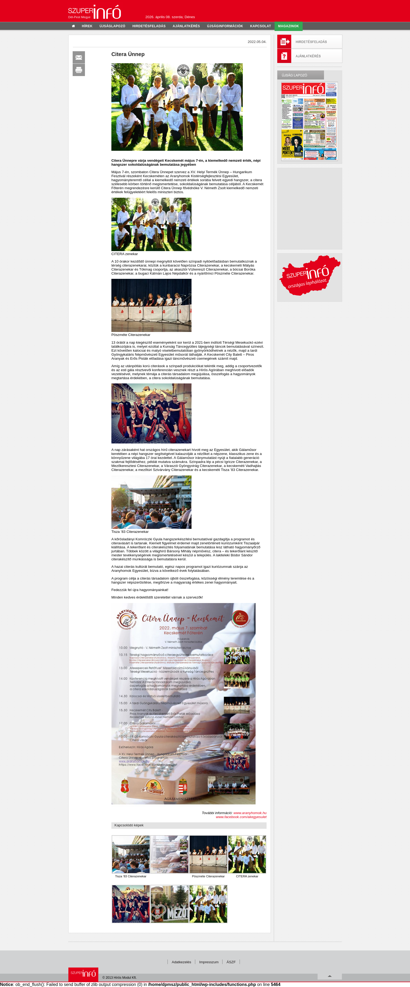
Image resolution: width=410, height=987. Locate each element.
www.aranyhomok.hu (250, 813)
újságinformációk (225, 26)
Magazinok (288, 26)
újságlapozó (113, 26)
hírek (87, 26)
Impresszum (209, 962)
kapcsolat (260, 26)
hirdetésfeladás (149, 26)
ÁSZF (231, 962)
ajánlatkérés (186, 26)
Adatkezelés (181, 962)
